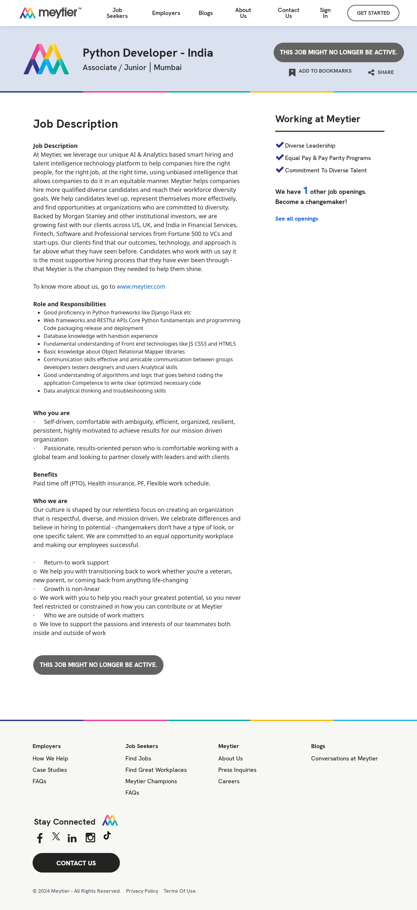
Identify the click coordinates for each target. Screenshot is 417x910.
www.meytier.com (141, 286)
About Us (243, 13)
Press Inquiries (237, 769)
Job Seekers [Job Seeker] (117, 13)
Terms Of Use (180, 891)
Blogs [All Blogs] (206, 13)
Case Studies (50, 769)
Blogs (318, 746)
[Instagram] (90, 837)
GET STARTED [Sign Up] (373, 12)
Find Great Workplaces (156, 769)
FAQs (39, 781)
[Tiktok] (107, 836)
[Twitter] (56, 838)
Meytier (228, 746)
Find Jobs (138, 758)
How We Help (50, 758)
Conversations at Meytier (344, 758)
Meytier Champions (151, 781)
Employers (166, 13)
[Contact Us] (289, 13)
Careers (228, 781)
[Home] (50, 13)
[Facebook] (39, 838)
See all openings (296, 218)
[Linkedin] (72, 838)
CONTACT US (76, 863)
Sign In (325, 13)
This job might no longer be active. (338, 52)
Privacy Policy (142, 891)
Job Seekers (141, 746)
